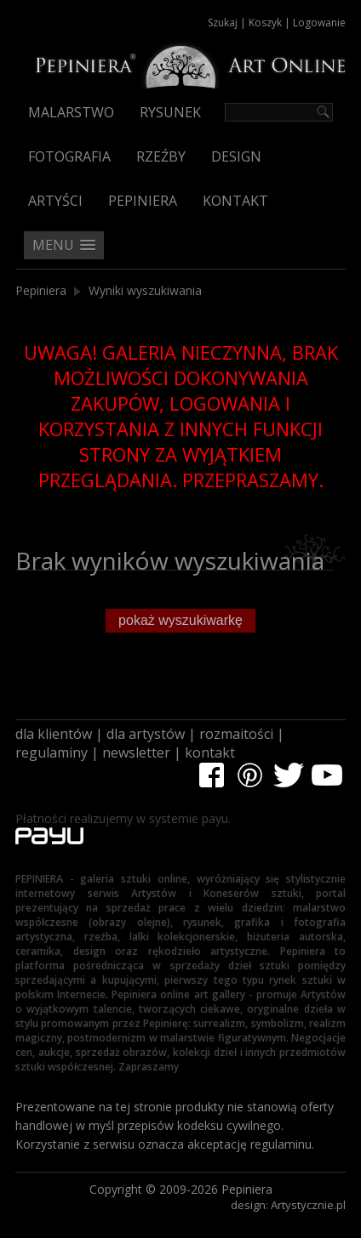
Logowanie (319, 22)
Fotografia (69, 156)
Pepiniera (142, 200)
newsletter (136, 752)
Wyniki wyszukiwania (145, 290)
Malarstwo (71, 112)
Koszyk (265, 22)
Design (236, 156)
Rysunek (170, 112)
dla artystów (145, 733)
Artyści (55, 200)
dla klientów (53, 733)
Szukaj (223, 22)
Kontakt (235, 200)
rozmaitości (236, 733)
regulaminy (51, 752)
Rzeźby (161, 156)
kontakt (210, 752)
